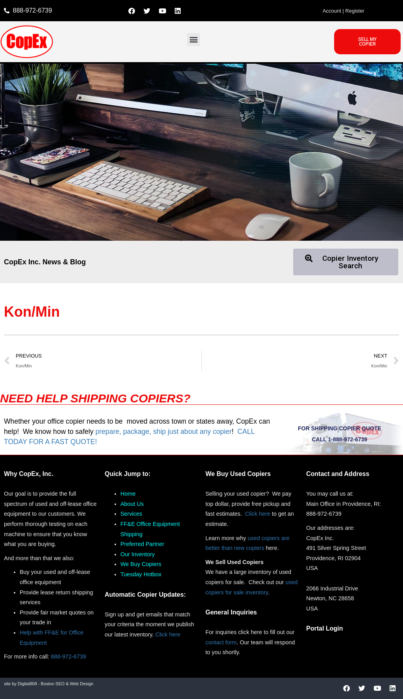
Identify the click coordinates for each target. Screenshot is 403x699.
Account (332, 11)
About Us (132, 504)
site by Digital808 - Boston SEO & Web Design (48, 683)
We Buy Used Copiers (238, 473)
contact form (221, 642)
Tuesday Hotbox (140, 574)
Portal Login (324, 628)
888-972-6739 (68, 656)
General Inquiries (231, 612)
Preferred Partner (142, 544)
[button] (193, 39)
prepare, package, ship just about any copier (163, 431)
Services (131, 514)
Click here (168, 634)
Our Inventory (137, 554)
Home (127, 494)
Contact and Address (337, 473)
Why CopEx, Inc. (28, 473)
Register (354, 11)
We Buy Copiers (140, 564)
